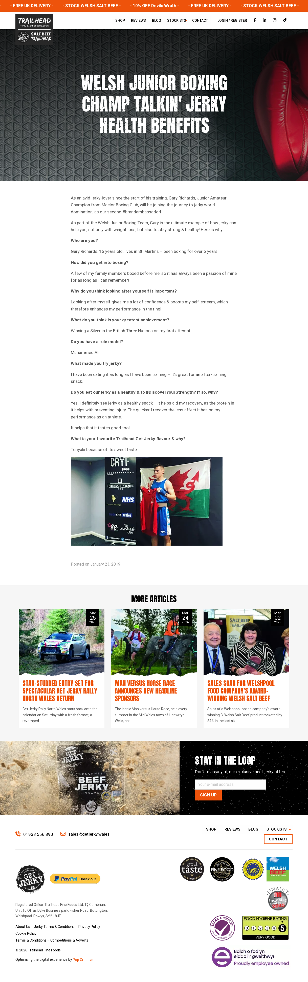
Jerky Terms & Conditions (54, 926)
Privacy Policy (89, 926)
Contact (200, 20)
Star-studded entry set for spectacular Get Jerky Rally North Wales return (60, 691)
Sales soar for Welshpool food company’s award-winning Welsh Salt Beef (241, 691)
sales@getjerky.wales (84, 834)
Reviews (138, 20)
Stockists (176, 20)
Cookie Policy (25, 933)
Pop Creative (83, 960)
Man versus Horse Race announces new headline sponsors (146, 691)
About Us (22, 926)
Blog (156, 20)
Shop (120, 20)
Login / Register (232, 20)
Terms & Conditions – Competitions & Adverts (51, 940)
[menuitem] (120, 20)
